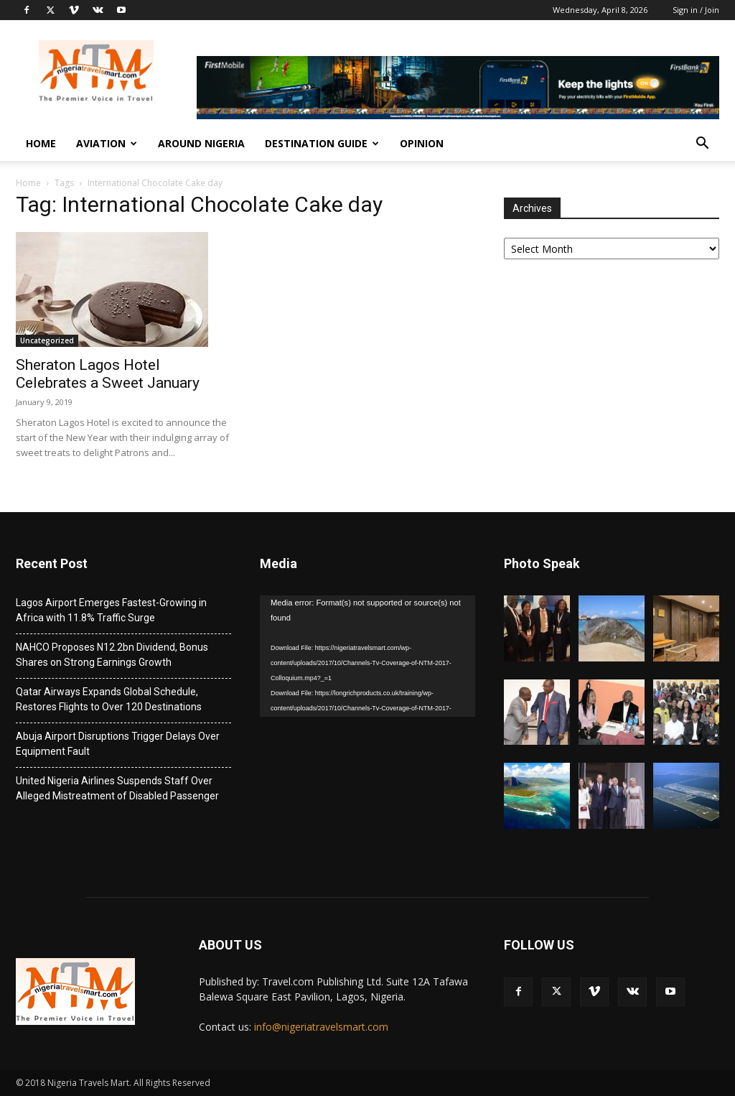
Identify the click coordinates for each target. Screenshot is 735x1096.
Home (41, 143)
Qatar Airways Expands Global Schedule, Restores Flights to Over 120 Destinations (109, 699)
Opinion (422, 143)
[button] (702, 145)
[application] (367, 656)
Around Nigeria (201, 143)
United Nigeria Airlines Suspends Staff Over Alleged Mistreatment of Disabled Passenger (117, 788)
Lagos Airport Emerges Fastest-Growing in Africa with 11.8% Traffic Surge (111, 610)
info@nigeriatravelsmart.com (321, 1027)
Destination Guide (322, 143)
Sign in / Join (696, 9)
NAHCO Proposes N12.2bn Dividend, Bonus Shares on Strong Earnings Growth (112, 654)
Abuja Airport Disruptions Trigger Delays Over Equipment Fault (118, 743)
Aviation (106, 143)
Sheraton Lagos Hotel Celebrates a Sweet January (108, 373)
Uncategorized (47, 340)
